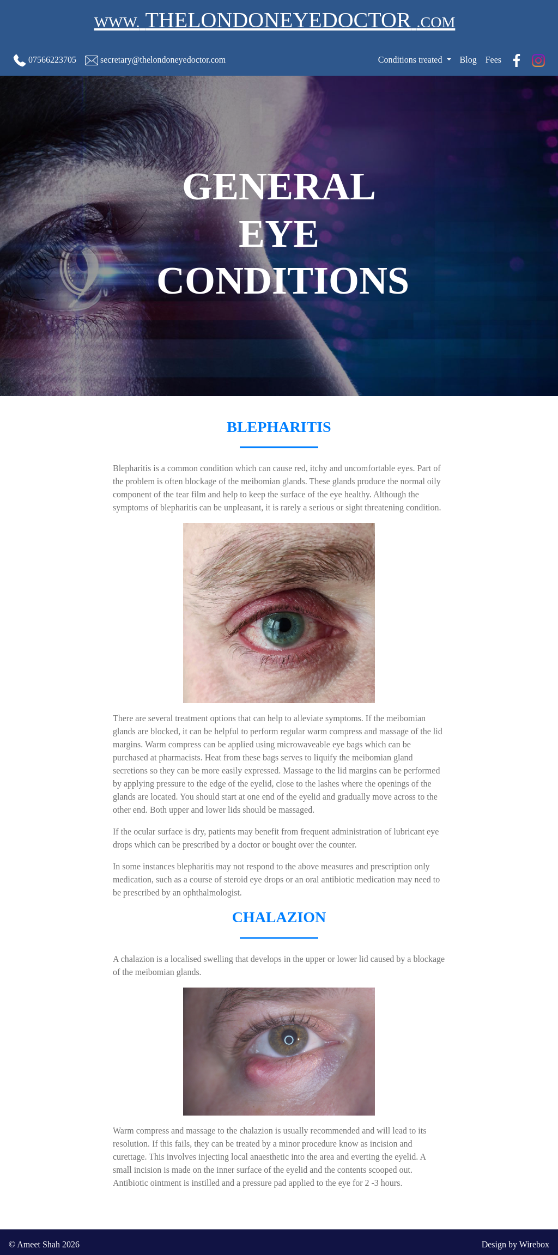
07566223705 (44, 60)
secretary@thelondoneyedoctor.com (155, 60)
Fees (493, 59)
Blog (468, 59)
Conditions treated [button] (411, 59)
